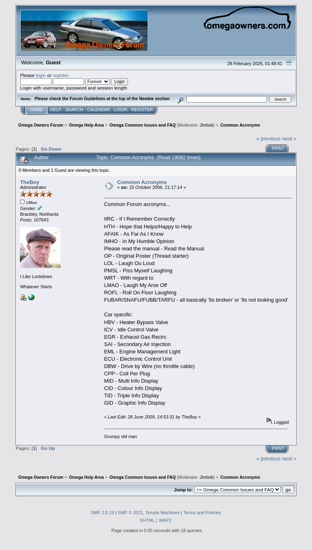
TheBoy (29, 182)
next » (289, 139)
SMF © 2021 (130, 512)
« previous (268, 139)
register (60, 75)
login (41, 75)
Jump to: (183, 489)
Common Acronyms (142, 182)
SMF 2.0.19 (102, 512)
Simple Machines (162, 512)
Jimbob (206, 125)
